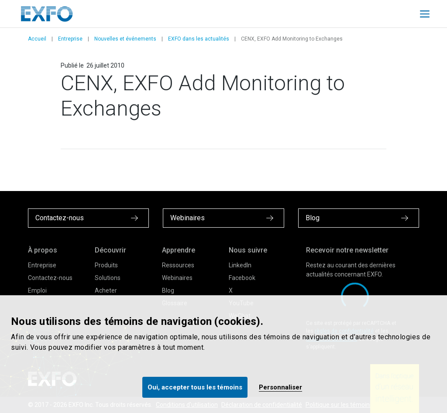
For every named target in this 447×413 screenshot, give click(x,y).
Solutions (107, 277)
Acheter (106, 290)
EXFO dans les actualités (198, 39)
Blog (168, 290)
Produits (106, 265)
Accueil (37, 39)
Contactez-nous (50, 277)
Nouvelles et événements (125, 39)
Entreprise (70, 39)
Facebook (242, 277)
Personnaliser (280, 387)
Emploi (37, 290)
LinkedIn (240, 265)
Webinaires (177, 277)
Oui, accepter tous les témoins (195, 387)
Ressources (178, 265)
